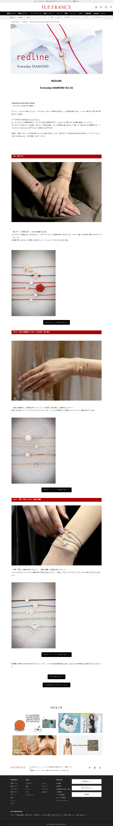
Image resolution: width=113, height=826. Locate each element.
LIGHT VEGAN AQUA (97, 17)
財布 (59, 17)
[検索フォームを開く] (111, 7)
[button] (23, 13)
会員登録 (96, 13)
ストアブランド (15, 789)
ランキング (45, 789)
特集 (12, 797)
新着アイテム (14, 783)
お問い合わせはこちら (86, 788)
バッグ (37, 17)
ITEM (27, 780)
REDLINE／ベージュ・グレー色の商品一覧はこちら (57, 490)
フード (27, 792)
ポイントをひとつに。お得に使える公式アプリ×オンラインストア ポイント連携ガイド (56, 1)
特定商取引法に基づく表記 (63, 789)
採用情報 (58, 786)
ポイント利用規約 (61, 797)
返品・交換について (81, 815)
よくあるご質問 (46, 815)
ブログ (12, 803)
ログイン (103, 13)
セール (44, 783)
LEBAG (52, 17)
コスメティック (30, 795)
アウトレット (45, 786)
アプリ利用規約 (60, 795)
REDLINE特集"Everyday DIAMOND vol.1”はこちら (56, 685)
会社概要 (58, 783)
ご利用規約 (59, 792)
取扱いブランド (15, 792)
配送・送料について (70, 815)
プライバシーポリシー (62, 800)
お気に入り (45, 792)
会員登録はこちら (86, 781)
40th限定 (20, 17)
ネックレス (77, 17)
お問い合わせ (28, 815)
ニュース (13, 800)
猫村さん (29, 17)
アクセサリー (29, 783)
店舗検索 (86, 794)
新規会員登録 (20, 815)
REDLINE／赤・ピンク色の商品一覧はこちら (56, 322)
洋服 (27, 786)
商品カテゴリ (14, 786)
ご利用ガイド (37, 815)
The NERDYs (67, 17)
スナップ (13, 795)
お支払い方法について (57, 815)
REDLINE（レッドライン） (31, 120)
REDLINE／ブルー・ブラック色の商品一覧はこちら (57, 654)
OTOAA (86, 17)
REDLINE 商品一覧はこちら (56, 677)
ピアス (44, 17)
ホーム (27, 789)
